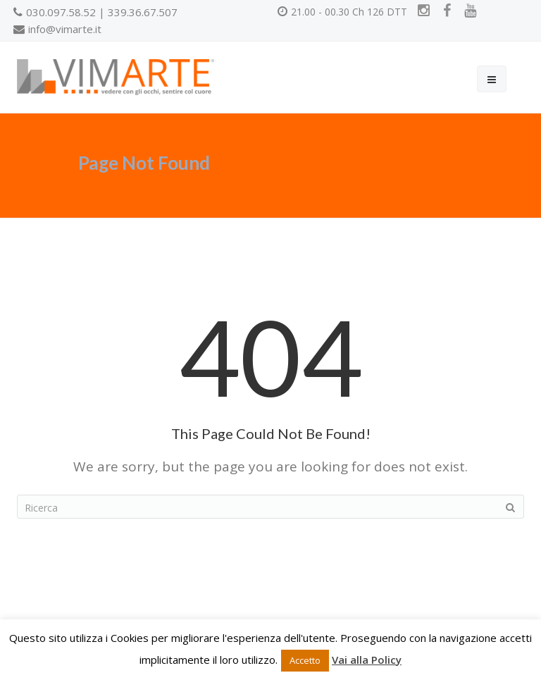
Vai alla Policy (367, 660)
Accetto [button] (305, 660)
